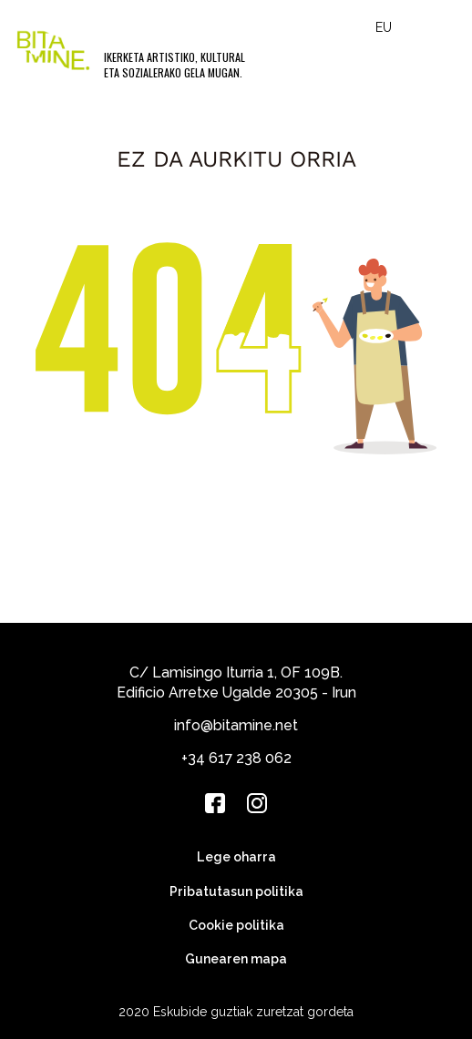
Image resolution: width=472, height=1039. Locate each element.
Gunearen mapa (236, 959)
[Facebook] (215, 803)
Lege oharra (236, 857)
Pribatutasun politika (236, 891)
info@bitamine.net (236, 725)
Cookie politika (236, 925)
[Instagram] (257, 803)
